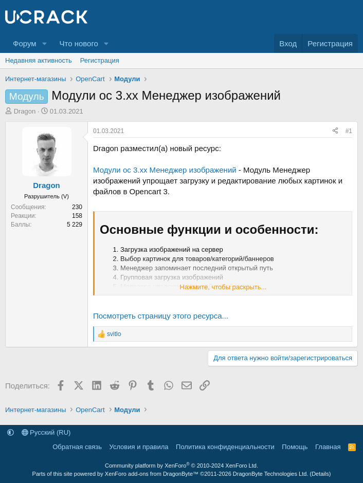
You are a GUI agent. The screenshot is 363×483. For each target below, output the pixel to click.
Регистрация (99, 60)
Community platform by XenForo (181, 465)
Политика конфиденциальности (225, 447)
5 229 (74, 224)
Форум (25, 43)
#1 (349, 131)
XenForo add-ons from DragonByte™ (151, 474)
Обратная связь (77, 447)
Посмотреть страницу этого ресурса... (160, 315)
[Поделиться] (335, 131)
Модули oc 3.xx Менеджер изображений (165, 169)
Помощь (294, 447)
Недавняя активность (38, 60)
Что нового (78, 43)
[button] (44, 43)
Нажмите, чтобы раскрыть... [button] (223, 287)
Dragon (25, 111)
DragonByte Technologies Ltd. (270, 474)
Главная (327, 447)
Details (320, 474)
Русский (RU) (46, 432)
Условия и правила (139, 447)
